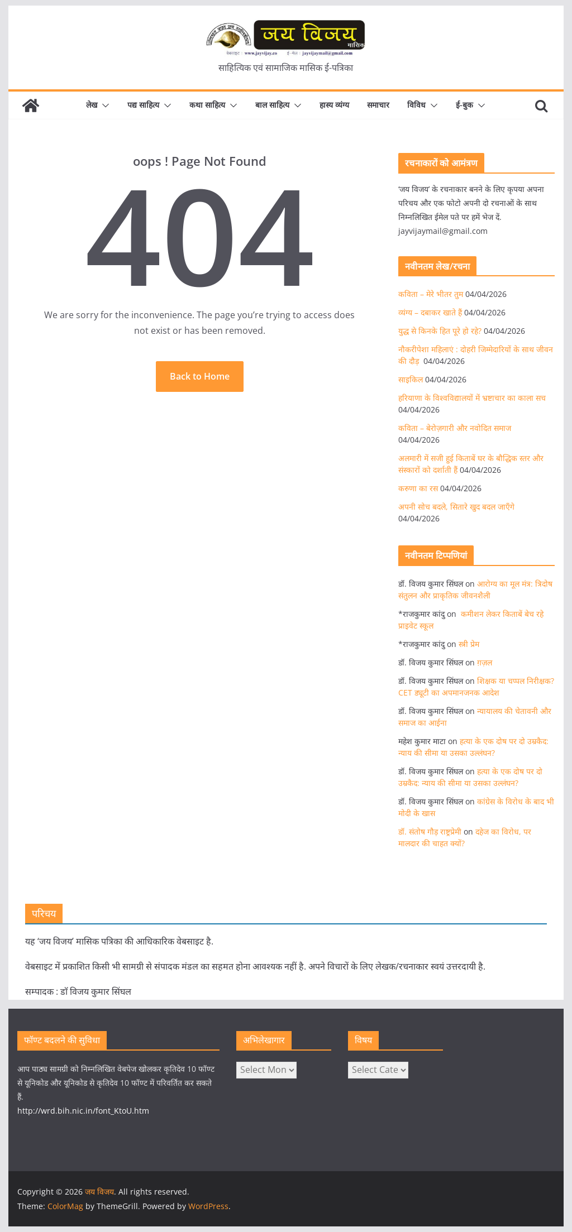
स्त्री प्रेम (469, 644)
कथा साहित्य (207, 104)
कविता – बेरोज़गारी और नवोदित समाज (454, 428)
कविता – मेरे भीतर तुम (430, 294)
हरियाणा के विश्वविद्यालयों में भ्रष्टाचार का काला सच (472, 397)
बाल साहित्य (272, 104)
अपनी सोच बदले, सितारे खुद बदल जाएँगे (456, 506)
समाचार (378, 104)
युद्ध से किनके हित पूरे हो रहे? (440, 330)
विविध (416, 104)
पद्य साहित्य (143, 104)
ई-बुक (464, 104)
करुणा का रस (418, 488)
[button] (103, 105)
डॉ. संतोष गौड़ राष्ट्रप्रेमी (429, 831)
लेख (91, 104)
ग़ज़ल (484, 662)
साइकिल (410, 379)
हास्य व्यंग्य (334, 104)
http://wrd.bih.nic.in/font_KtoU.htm (83, 1110)
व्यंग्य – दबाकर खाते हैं (430, 312)
